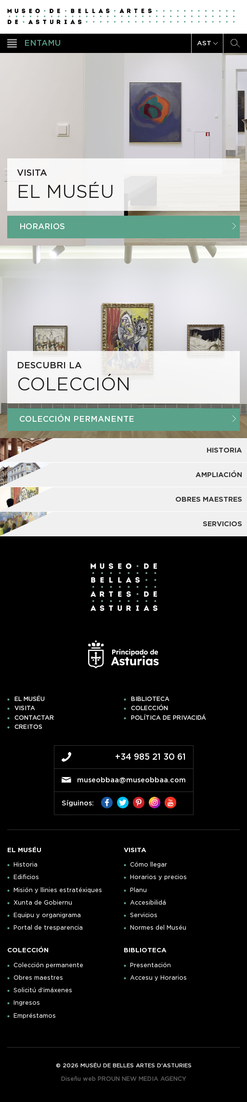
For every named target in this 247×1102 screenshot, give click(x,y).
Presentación (150, 965)
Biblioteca (150, 699)
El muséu (29, 699)
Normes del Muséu (158, 927)
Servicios (143, 915)
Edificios (26, 877)
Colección (149, 708)
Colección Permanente (127, 419)
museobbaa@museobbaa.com (131, 780)
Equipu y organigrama (47, 915)
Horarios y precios (158, 877)
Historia (25, 864)
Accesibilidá (148, 902)
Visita (24, 708)
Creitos (28, 727)
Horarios (127, 226)
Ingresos (26, 1002)
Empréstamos (34, 1015)
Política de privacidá (168, 717)
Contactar (34, 717)
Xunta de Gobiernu (42, 902)
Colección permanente (48, 965)
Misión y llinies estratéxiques (57, 890)
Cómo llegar (148, 864)
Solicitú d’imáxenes (42, 990)
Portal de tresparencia (48, 927)
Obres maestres (38, 977)
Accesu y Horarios (158, 977)
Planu (138, 890)
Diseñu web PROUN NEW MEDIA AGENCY (123, 1078)
